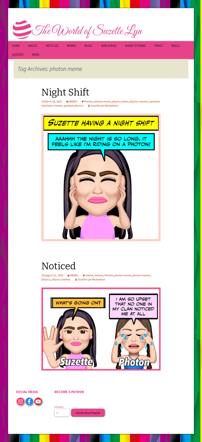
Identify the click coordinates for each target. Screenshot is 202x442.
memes (98, 275)
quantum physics (73, 105)
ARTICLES (52, 46)
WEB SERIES (109, 46)
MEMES (71, 46)
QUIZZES (17, 54)
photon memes (142, 275)
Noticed (58, 266)
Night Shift (65, 92)
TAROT (158, 46)
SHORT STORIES (135, 46)
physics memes (139, 101)
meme (89, 275)
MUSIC (88, 46)
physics (45, 279)
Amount (59, 407)
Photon (88, 101)
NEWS (35, 54)
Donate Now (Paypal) (88, 413)
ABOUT (32, 46)
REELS (175, 46)
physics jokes (120, 101)
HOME (16, 46)
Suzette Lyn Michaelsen (104, 105)
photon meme (102, 101)
